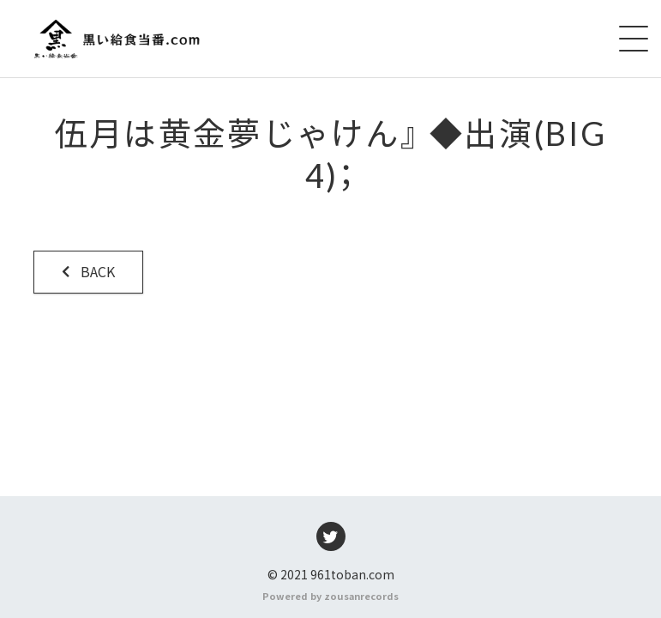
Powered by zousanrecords (330, 596)
